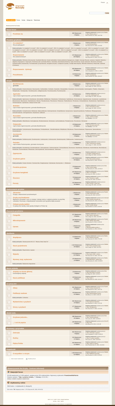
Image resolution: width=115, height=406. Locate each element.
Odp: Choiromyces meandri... (94, 143)
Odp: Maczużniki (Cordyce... (94, 159)
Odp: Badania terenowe (93, 237)
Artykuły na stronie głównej (22, 271)
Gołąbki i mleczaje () (85, 60)
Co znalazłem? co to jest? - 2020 (72, 50)
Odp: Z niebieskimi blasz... (93, 55)
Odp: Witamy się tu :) (92, 34)
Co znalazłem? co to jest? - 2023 (28, 51)
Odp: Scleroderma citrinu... (93, 106)
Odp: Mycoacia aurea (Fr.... (93, 125)
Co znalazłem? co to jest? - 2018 (38, 50)
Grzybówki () (41, 60)
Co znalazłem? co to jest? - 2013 (48, 48)
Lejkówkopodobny (91, 69)
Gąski (75, 61)
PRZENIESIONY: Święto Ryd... (94, 259)
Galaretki (97, 60)
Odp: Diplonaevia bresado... (94, 135)
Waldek (106, 42)
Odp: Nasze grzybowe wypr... (94, 245)
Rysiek (106, 192)
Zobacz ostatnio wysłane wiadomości (18, 379)
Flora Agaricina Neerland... (93, 301)
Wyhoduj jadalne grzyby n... (94, 227)
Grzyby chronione (27, 163)
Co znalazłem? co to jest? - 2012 (31, 48)
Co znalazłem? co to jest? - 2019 (55, 50)
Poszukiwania (18, 75)
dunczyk (106, 197)
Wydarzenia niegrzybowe (29, 263)
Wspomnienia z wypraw (28, 250)
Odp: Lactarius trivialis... (93, 116)
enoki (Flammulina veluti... (93, 193)
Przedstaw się (18, 34)
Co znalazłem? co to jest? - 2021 (89, 50)
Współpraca (17, 237)
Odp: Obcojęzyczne (92, 307)
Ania (105, 165)
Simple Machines (65, 399)
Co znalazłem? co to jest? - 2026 (63, 51)
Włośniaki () (87, 63)
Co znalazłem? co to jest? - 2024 (46, 51)
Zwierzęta (16, 333)
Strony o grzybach (19, 307)
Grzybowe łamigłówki (20, 172)
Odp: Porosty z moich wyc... (94, 183)
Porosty (15, 183)
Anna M (106, 321)
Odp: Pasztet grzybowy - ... (93, 317)
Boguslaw (87, 226)
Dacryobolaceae (36, 129)
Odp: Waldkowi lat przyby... (93, 353)
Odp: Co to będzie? (91, 172)
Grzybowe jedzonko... (20, 317)
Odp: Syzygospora (91, 74)
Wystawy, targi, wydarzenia (22, 259)
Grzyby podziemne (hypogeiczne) (65, 60)
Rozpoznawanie (18, 55)
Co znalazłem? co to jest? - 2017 (21, 50)
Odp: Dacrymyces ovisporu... (94, 84)
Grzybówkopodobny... (92, 44)
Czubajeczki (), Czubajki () (69, 63)
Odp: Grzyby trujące (92, 167)
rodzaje (34, 102)
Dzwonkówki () (64, 61)
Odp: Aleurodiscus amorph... (94, 272)
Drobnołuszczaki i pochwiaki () (44, 61)
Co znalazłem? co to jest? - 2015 (82, 48)
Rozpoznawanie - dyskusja (22, 69)
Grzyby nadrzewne (85, 61)
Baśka (105, 32)
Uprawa (15, 226)
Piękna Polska (18, 343)
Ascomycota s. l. (60, 163)
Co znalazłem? (18, 43)
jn (104, 93)
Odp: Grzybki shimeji (92, 205)
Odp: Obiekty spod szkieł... (93, 220)
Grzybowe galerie (19, 159)
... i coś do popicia (19, 322)
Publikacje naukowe (20, 293)
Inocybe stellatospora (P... (93, 95)
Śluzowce (16, 178)
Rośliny (15, 338)
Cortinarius (25, 297)
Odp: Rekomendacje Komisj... (94, 293)
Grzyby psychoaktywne (21, 197)
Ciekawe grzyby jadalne (21, 204)
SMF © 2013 (57, 399)
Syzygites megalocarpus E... (94, 153)
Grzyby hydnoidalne (52, 60)
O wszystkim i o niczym (21, 353)
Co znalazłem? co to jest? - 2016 (99, 48)
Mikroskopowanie (19, 220)
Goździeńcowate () (21, 63)
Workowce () (29, 60)
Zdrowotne (16, 192)
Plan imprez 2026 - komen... (94, 254)
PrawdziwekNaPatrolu (71, 375)
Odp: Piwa (89, 322)
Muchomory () (96, 61)
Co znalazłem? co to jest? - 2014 (65, 48)
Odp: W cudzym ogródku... (93, 338)
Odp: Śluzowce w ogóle (93, 178)
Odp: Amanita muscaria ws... (94, 199)
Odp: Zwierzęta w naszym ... (94, 332)
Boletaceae (68, 163)
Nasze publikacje (19, 278)
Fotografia (16, 215)
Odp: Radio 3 (90, 278)
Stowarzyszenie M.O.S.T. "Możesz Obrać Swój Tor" (35, 241)
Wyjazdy (16, 254)
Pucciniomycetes (61, 90)
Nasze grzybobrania (20, 246)
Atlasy (15, 288)
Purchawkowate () (37, 63)
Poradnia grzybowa (19, 167)
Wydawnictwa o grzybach (22, 302)
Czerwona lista (36, 163)
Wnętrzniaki (96, 63)
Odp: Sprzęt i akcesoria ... (93, 215)
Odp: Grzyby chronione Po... (94, 288)
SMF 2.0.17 (50, 399)
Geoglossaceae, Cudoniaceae (47, 163)
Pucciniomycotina (52, 90)
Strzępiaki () (52, 63)
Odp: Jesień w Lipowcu (92, 343)
